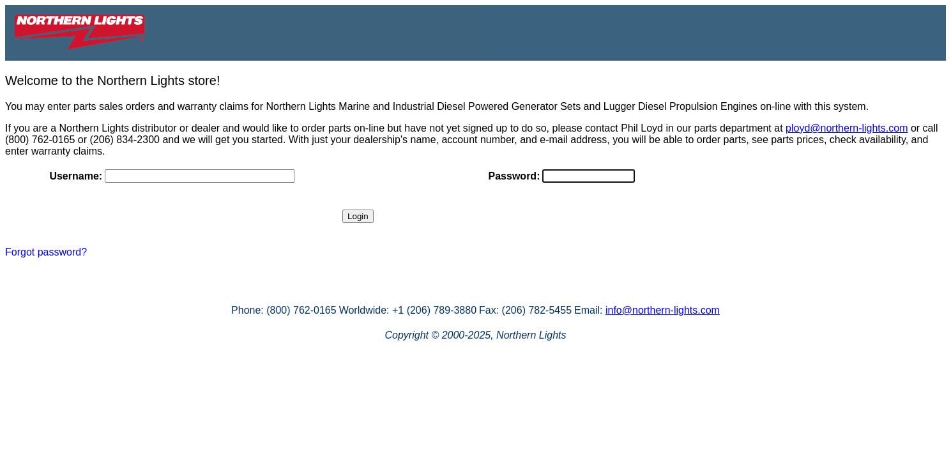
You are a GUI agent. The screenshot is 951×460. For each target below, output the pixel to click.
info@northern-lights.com (662, 310)
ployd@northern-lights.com (847, 128)
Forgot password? (46, 252)
